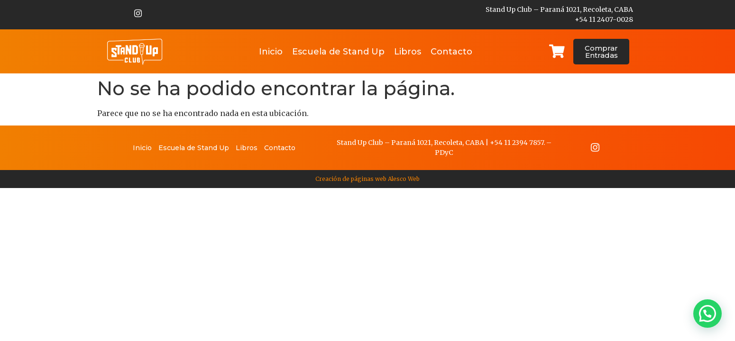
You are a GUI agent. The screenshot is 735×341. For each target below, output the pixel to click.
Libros (407, 51)
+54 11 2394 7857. (517, 143)
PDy (442, 153)
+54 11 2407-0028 (604, 19)
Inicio (271, 51)
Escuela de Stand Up (338, 51)
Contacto (451, 51)
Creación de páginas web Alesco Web (367, 180)
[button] (707, 313)
